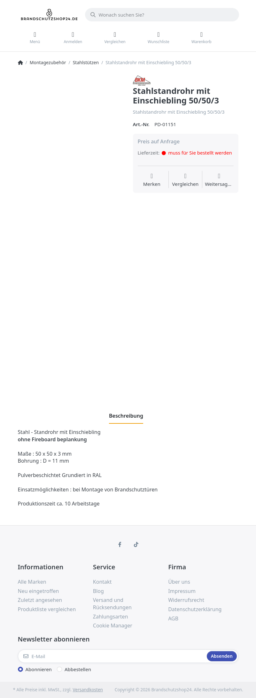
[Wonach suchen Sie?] (162, 14)
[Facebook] (120, 544)
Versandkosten (88, 690)
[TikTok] (136, 544)
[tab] (126, 416)
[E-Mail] (112, 656)
